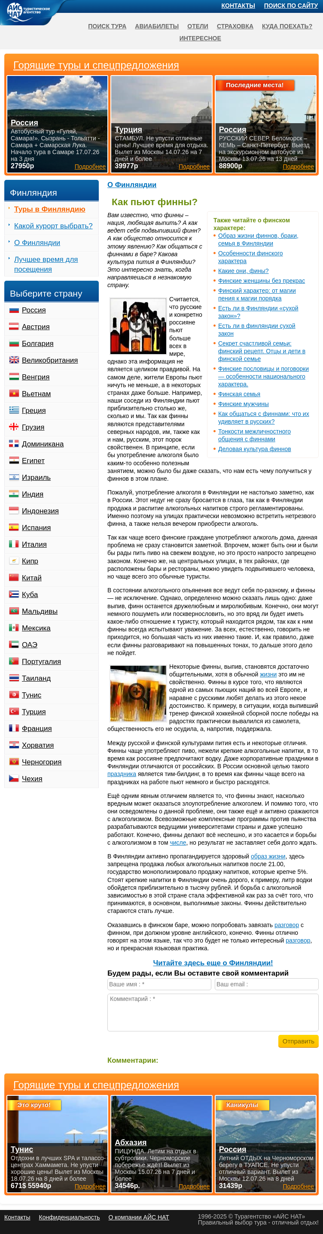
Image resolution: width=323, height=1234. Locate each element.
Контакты (238, 5)
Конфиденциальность (69, 1217)
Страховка (235, 26)
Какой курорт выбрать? (53, 226)
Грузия (33, 427)
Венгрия (36, 377)
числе (178, 842)
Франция (37, 729)
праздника (121, 773)
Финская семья (239, 394)
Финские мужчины (243, 403)
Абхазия (130, 1142)
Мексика (36, 628)
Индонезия (40, 511)
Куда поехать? (287, 26)
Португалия (41, 662)
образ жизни (268, 856)
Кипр (30, 561)
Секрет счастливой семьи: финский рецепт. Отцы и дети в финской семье (261, 351)
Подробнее (90, 1186)
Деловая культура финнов (254, 449)
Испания (36, 528)
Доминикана (43, 444)
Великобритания (50, 360)
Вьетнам (36, 394)
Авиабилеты (157, 26)
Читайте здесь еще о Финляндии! (213, 963)
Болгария (38, 344)
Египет (33, 461)
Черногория (42, 762)
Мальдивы (40, 611)
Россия (34, 310)
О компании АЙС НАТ (139, 1217)
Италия (34, 544)
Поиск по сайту (291, 5)
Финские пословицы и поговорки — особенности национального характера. (263, 376)
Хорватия (38, 745)
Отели (197, 26)
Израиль (36, 477)
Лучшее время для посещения (46, 264)
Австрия (36, 327)
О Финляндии (131, 185)
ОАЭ (29, 645)
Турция (34, 712)
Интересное (200, 38)
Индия (32, 494)
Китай (32, 578)
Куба (30, 595)
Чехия (32, 779)
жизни (268, 674)
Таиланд (36, 678)
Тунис (31, 695)
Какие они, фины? (243, 270)
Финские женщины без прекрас (261, 280)
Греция (34, 410)
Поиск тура (107, 26)
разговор (286, 925)
